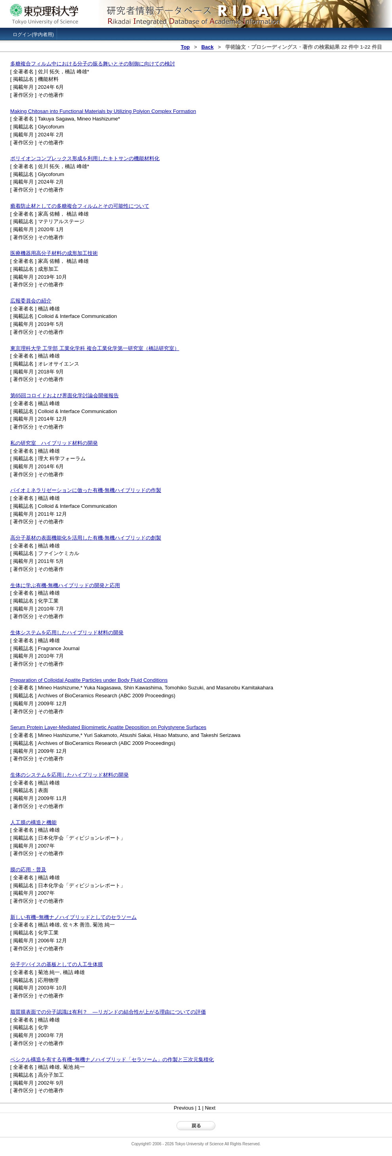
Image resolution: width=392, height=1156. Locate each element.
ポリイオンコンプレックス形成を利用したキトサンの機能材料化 (85, 158)
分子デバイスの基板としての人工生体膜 (56, 964)
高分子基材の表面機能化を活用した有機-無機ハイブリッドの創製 (85, 538)
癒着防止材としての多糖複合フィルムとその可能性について (79, 206)
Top (185, 47)
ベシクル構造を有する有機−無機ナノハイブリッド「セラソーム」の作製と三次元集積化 (112, 1059)
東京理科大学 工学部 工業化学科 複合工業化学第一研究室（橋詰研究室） (94, 348)
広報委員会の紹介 (30, 301)
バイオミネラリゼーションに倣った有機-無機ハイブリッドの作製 (85, 490)
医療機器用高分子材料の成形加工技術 (54, 253)
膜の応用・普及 (28, 870)
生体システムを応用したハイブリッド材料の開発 (67, 632)
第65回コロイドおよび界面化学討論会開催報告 (64, 395)
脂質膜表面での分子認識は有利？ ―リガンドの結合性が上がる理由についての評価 (108, 1012)
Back (207, 47)
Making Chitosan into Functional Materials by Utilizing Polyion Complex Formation (103, 111)
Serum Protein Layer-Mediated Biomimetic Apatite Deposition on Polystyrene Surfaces (108, 727)
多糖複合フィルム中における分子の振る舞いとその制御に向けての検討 (92, 64)
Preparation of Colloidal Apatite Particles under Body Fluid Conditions (88, 680)
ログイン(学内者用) (33, 34)
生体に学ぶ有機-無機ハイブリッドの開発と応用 (65, 585)
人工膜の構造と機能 (33, 822)
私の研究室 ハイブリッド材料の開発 (54, 443)
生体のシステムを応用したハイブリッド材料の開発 (69, 775)
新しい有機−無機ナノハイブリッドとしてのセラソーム (73, 917)
